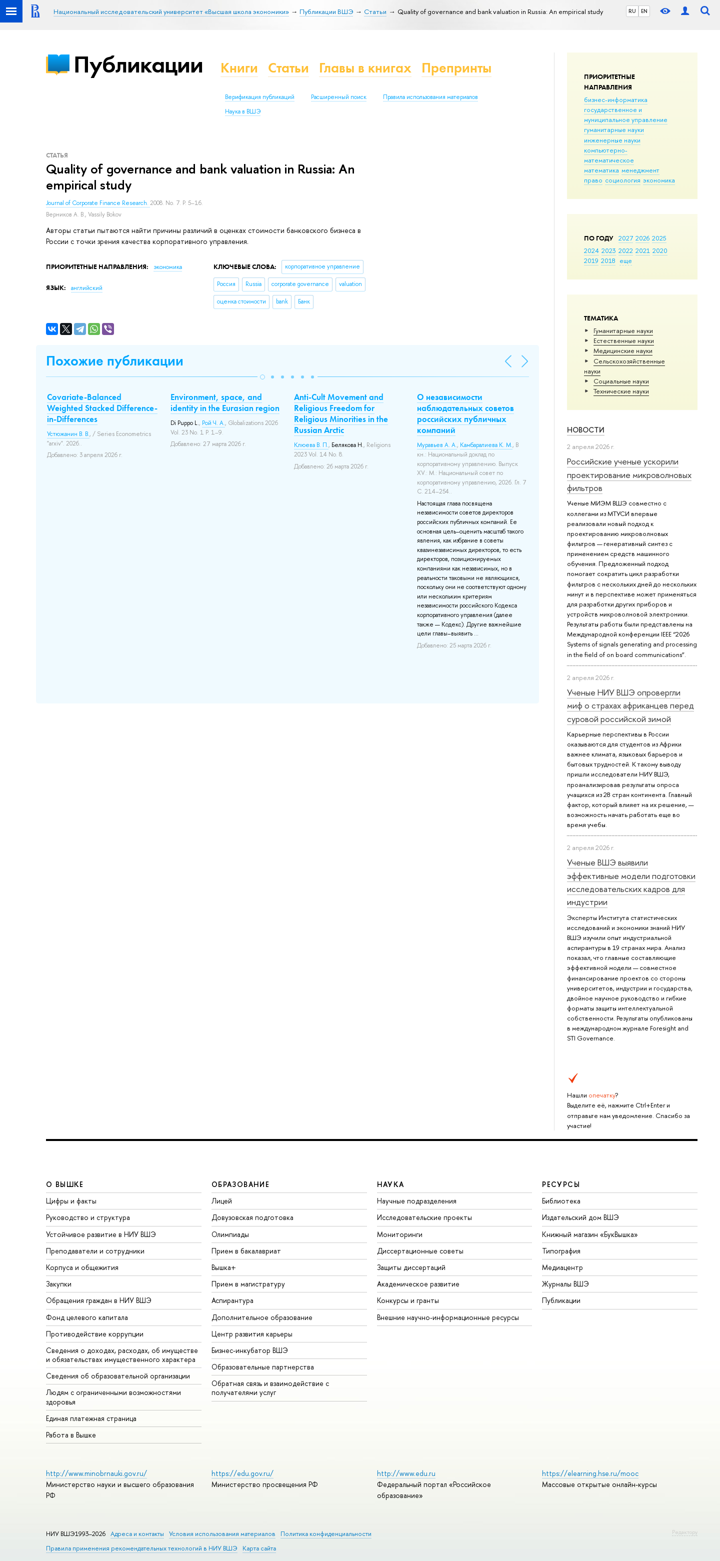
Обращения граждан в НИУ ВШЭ (99, 1300)
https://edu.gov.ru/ (243, 1473)
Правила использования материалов (430, 97)
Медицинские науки (623, 350)
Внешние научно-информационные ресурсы (448, 1317)
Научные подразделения (416, 1201)
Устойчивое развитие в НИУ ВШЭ (101, 1234)
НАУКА (390, 1184)
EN (644, 11)
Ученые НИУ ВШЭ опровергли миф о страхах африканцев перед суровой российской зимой (630, 705)
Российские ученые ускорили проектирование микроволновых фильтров (629, 475)
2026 (643, 238)
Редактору (685, 1532)
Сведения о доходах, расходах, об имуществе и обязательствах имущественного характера (122, 1355)
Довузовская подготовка (253, 1217)
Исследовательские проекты (424, 1217)
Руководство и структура (88, 1217)
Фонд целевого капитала (87, 1317)
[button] (263, 377)
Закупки (59, 1283)
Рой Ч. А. (213, 423)
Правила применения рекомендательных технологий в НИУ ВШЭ (142, 1548)
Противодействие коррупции (95, 1333)
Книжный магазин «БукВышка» (590, 1234)
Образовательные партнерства (263, 1367)
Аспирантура (233, 1300)
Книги (239, 67)
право (593, 180)
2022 (625, 250)
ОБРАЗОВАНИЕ (241, 1184)
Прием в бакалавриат (246, 1251)
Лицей (222, 1201)
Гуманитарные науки (623, 330)
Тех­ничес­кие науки (621, 391)
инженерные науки (612, 140)
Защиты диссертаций (411, 1267)
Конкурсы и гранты (408, 1300)
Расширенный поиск (338, 97)
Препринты (457, 67)
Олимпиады (230, 1234)
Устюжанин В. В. (68, 434)
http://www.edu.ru (406, 1473)
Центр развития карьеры (252, 1333)
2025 (659, 238)
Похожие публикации (115, 361)
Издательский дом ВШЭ (580, 1217)
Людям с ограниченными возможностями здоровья (113, 1397)
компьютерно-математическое (609, 155)
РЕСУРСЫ (561, 1184)
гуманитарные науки (614, 129)
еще (626, 260)
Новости (585, 429)
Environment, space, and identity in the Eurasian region (225, 403)
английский (86, 288)
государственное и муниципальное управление (626, 114)
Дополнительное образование (262, 1317)
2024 (591, 250)
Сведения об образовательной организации (118, 1375)
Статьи (288, 67)
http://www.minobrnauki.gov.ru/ (96, 1473)
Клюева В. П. (311, 445)
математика (601, 170)
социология (622, 180)
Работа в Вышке (71, 1435)
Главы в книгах (365, 67)
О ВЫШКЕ (65, 1184)
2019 (591, 260)
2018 (608, 260)
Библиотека (561, 1201)
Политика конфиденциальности (326, 1534)
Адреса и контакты (137, 1534)
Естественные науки (624, 340)
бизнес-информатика (616, 99)
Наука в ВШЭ (242, 112)
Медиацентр (562, 1267)
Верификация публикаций (259, 97)
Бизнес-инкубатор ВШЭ (250, 1350)
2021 (643, 250)
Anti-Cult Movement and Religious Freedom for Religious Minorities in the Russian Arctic (341, 414)
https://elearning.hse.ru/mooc (590, 1473)
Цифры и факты (71, 1201)
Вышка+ (224, 1267)
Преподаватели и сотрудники (95, 1251)
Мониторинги (399, 1234)
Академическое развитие (418, 1283)
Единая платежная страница (91, 1418)
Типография (561, 1251)
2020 (660, 250)
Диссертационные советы (420, 1251)
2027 (625, 238)
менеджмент (641, 170)
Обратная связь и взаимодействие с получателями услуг (270, 1387)
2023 (609, 250)
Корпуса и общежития (82, 1267)
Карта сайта (259, 1548)
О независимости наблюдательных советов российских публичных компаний (465, 414)
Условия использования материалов (222, 1534)
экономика (659, 180)
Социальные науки (621, 381)
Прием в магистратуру (248, 1283)
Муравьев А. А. (437, 445)
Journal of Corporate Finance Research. (98, 203)
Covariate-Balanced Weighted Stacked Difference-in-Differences (102, 408)
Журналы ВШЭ (565, 1283)
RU (632, 11)
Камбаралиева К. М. (486, 445)
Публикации (138, 64)
